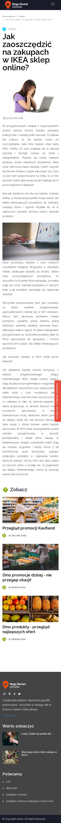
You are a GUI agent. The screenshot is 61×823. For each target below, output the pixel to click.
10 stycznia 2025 (14, 535)
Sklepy (22, 16)
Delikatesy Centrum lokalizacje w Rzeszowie (29, 801)
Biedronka (11, 788)
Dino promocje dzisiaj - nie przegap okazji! (27, 577)
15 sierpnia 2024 (13, 587)
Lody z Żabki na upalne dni (36, 733)
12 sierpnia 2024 (14, 639)
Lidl (8, 781)
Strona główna (8, 16)
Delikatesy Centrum (16, 794)
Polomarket (9, 715)
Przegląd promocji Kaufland (28, 528)
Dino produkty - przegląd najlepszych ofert (25, 629)
